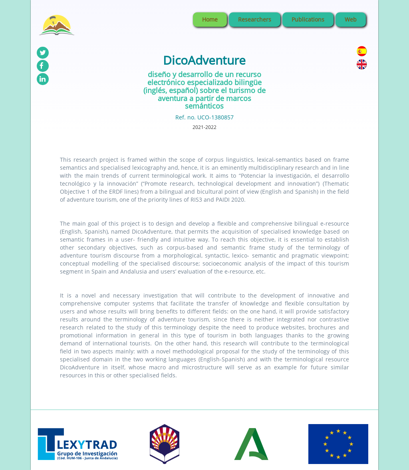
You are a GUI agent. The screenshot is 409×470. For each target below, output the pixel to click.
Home (210, 19)
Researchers (254, 19)
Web (351, 19)
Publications (308, 19)
